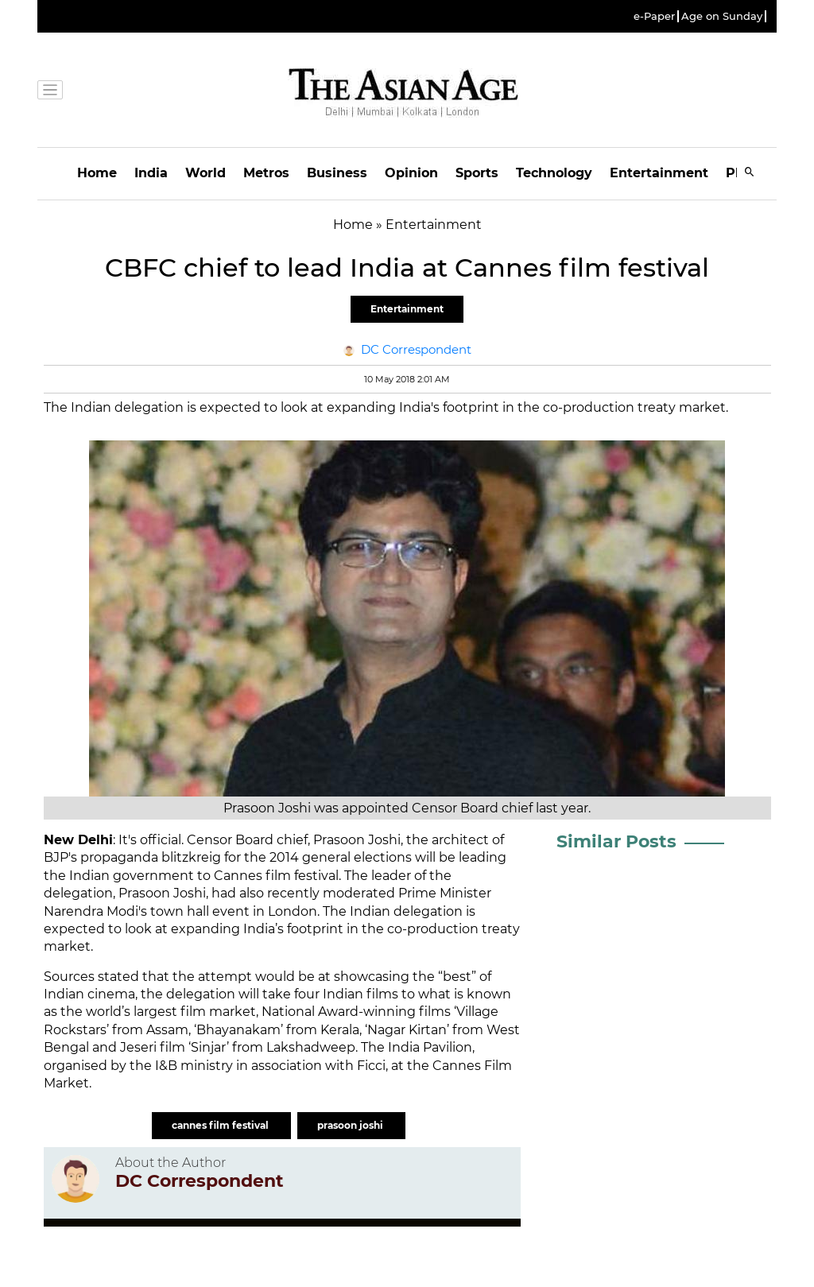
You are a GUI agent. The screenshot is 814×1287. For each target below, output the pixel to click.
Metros (266, 172)
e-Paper (654, 16)
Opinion (411, 172)
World (205, 172)
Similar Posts (616, 841)
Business (337, 172)
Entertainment (659, 172)
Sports (476, 172)
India (151, 172)
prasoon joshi (351, 1125)
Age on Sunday (721, 16)
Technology (554, 172)
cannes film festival (221, 1125)
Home (97, 172)
